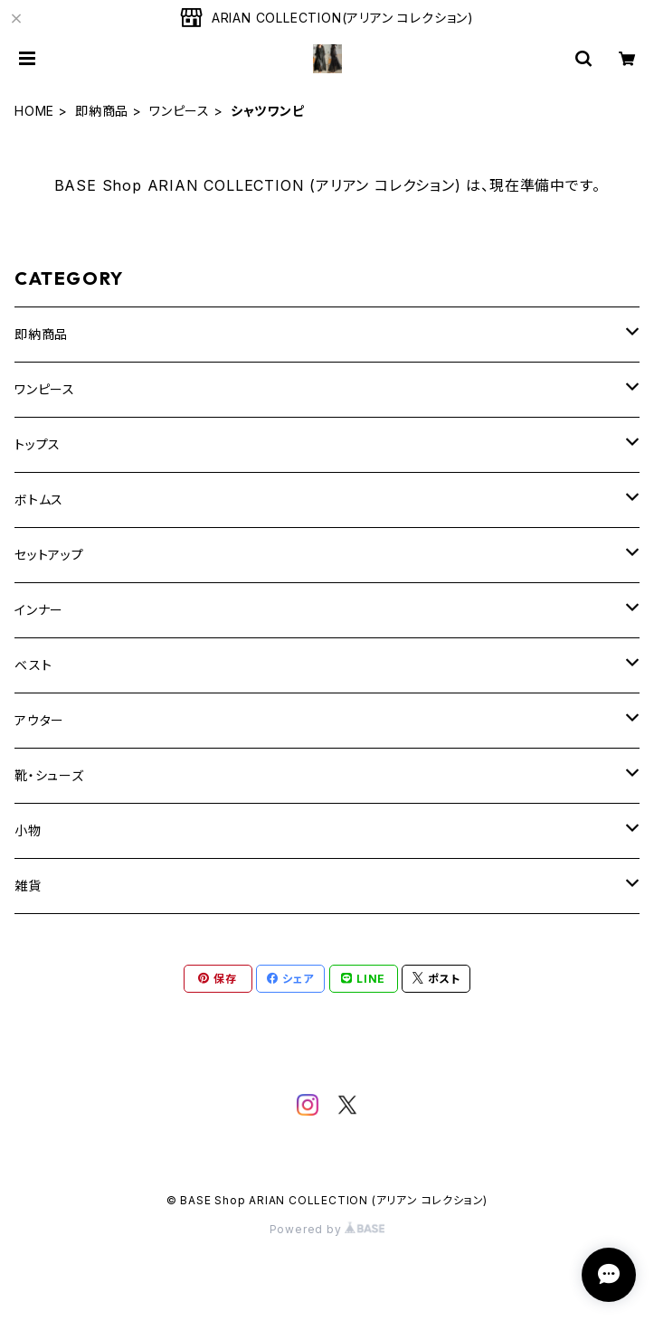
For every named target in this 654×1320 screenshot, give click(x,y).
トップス (37, 444)
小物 (28, 830)
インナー (38, 610)
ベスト (33, 665)
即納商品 (101, 110)
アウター (39, 720)
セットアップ (49, 554)
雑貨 (28, 885)
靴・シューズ (49, 775)
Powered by (327, 1229)
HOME (34, 110)
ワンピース (179, 110)
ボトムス (38, 499)
